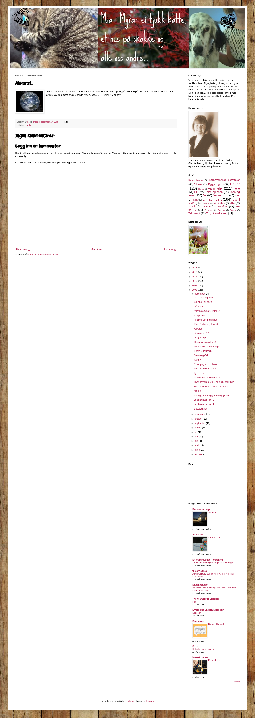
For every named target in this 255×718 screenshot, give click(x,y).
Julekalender (221, 195)
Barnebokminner (195, 180)
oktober (199, 419)
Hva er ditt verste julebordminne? (211, 386)
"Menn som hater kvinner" (207, 311)
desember (200, 294)
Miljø (232, 203)
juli (196, 432)
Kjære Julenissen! (203, 351)
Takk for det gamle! (203, 297)
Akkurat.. (198, 328)
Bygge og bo (216, 184)
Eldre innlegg (169, 249)
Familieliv (29, 125)
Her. (194, 602)
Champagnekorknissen (206, 364)
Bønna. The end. (216, 624)
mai (197, 441)
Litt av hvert (212, 199)
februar (198, 454)
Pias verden (198, 621)
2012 (195, 272)
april (197, 445)
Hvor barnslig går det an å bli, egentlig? (214, 382)
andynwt (130, 701)
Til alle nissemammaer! (206, 320)
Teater (233, 210)
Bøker (235, 184)
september (200, 423)
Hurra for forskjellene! (205, 342)
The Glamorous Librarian (206, 599)
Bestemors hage (201, 509)
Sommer (208, 210)
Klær (237, 195)
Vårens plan (214, 537)
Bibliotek (198, 184)
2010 (195, 281)
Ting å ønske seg (216, 213)
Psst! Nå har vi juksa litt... (207, 324)
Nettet (207, 206)
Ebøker (201, 189)
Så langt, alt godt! (203, 302)
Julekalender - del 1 (204, 404)
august (198, 427)
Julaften (212, 512)
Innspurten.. (200, 315)
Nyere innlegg (23, 249)
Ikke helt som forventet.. (206, 368)
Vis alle (237, 681)
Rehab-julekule (215, 660)
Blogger (150, 701)
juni (197, 436)
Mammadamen (200, 585)
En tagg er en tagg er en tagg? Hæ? (212, 395)
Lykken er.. (199, 373)
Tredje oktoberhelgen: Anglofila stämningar (212, 562)
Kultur (195, 200)
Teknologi (194, 213)
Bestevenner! (201, 408)
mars (197, 449)
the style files (199, 571)
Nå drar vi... (200, 306)
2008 (195, 290)
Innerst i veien (200, 657)
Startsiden (96, 249)
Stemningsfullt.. (202, 355)
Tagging (221, 210)
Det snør (196, 613)
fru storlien (198, 534)
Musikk (192, 206)
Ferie (236, 188)
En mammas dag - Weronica (207, 559)
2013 (195, 267)
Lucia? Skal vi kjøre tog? (206, 346)
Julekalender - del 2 (204, 400)
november (200, 414)
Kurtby (197, 359)
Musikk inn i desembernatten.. (209, 377)
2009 (195, 285)
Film (196, 192)
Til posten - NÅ (201, 333)
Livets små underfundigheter (208, 610)
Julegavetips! (200, 337)
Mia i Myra (219, 203)
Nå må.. (198, 391)
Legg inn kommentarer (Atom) (43, 254)
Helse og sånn (214, 192)
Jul (204, 195)
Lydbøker (205, 203)
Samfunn (222, 206)
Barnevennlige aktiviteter (224, 179)
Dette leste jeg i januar (203, 649)
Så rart (196, 646)
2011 (195, 276)
